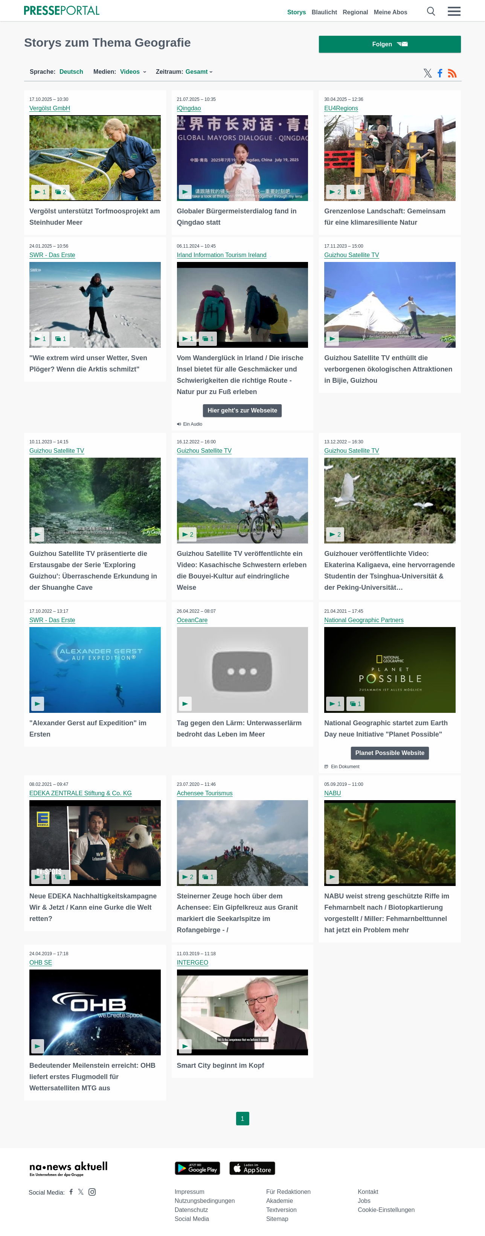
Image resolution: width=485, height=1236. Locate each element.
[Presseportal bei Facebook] (69, 1191)
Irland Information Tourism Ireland (222, 256)
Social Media (192, 1218)
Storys (296, 12)
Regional (355, 12)
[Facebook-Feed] (440, 74)
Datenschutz (191, 1209)
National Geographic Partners (364, 620)
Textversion (281, 1209)
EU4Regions (341, 109)
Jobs (364, 1199)
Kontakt (368, 1190)
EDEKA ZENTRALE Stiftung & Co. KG (81, 793)
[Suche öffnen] (431, 11)
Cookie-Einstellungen (386, 1209)
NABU (333, 793)
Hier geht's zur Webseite (242, 411)
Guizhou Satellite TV (352, 256)
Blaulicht (324, 12)
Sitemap (277, 1218)
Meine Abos (390, 12)
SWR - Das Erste (53, 256)
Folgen (389, 45)
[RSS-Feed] (452, 74)
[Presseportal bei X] (78, 1191)
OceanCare (192, 620)
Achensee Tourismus (205, 793)
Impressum (189, 1190)
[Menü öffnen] (454, 11)
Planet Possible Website (390, 752)
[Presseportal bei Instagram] (90, 1190)
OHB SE (41, 962)
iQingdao (189, 109)
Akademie (279, 1199)
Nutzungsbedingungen (205, 1199)
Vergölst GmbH (50, 109)
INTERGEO (193, 962)
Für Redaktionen (288, 1190)
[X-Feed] (428, 74)
